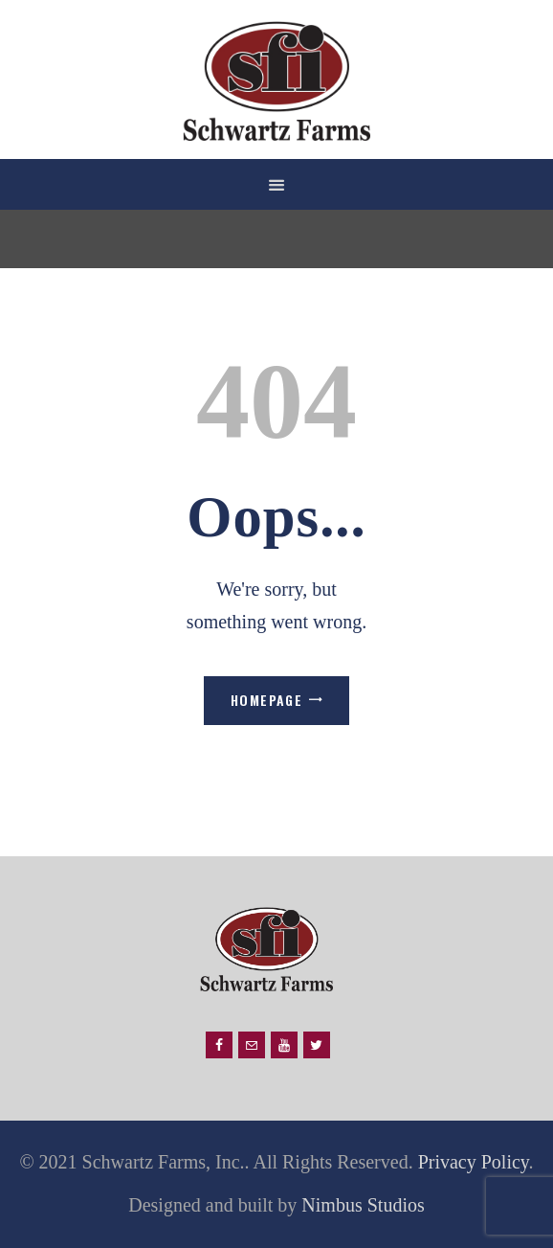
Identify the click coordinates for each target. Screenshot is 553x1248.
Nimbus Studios (360, 1204)
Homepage (266, 700)
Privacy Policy (473, 1161)
